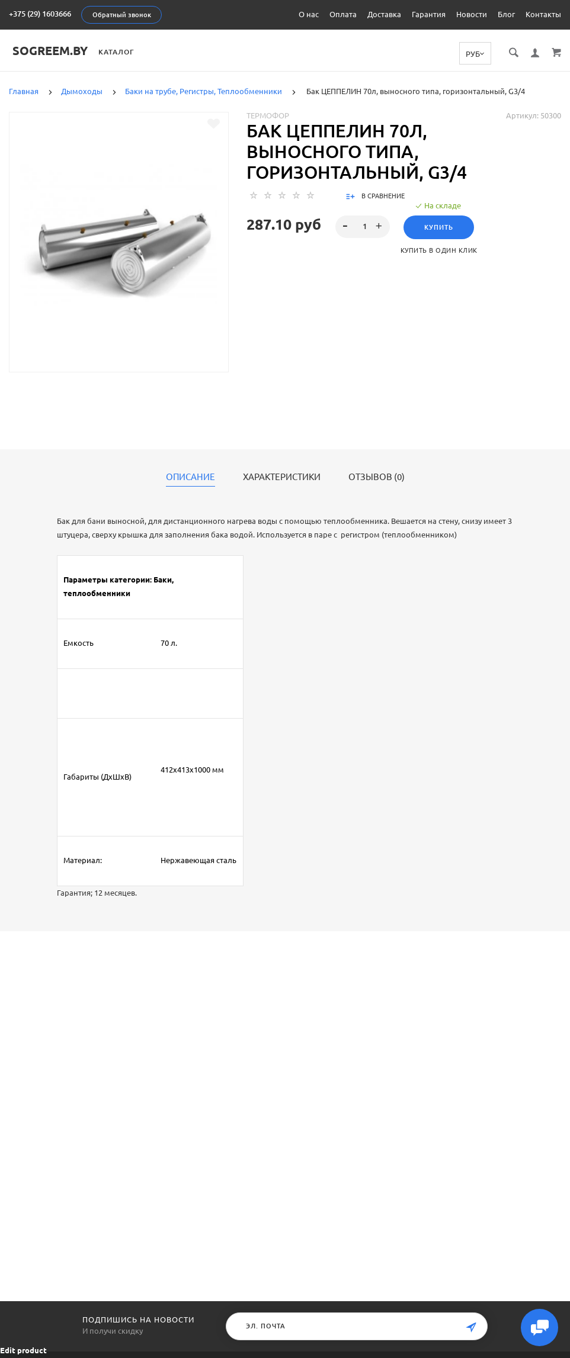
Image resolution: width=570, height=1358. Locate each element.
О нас (309, 14)
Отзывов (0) (376, 477)
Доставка (384, 14)
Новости (471, 14)
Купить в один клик (439, 250)
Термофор (267, 115)
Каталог (119, 52)
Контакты (543, 14)
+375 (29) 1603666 (40, 13)
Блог (506, 14)
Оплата (343, 14)
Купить (438, 227)
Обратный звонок (121, 14)
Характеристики (282, 477)
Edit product (23, 1350)
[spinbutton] (362, 226)
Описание (190, 477)
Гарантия (429, 14)
